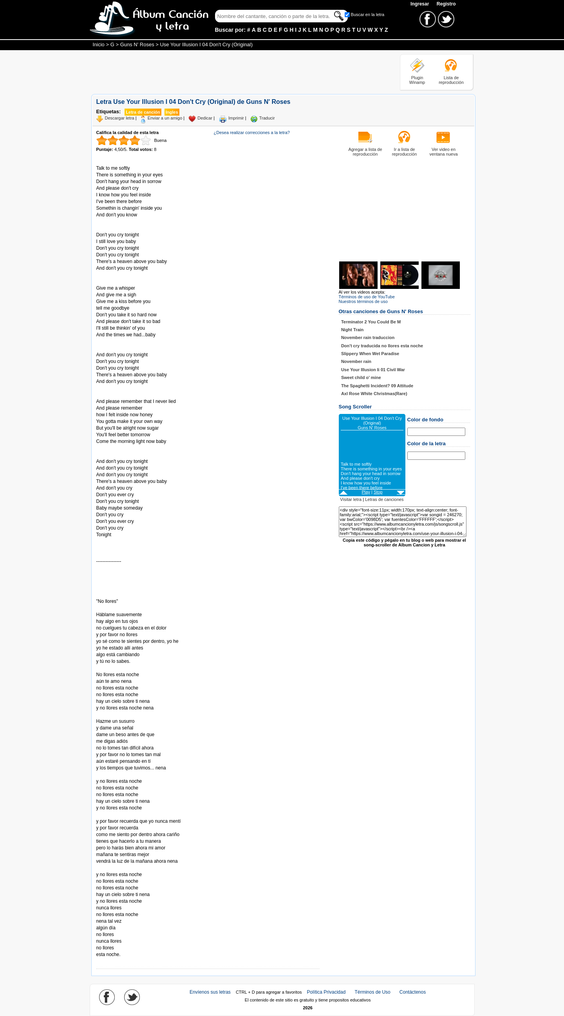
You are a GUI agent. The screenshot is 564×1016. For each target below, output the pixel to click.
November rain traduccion (367, 337)
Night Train (352, 329)
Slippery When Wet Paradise (370, 353)
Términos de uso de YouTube (367, 296)
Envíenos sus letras (210, 992)
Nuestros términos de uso (363, 301)
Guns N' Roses (137, 44)
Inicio (99, 44)
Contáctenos (413, 992)
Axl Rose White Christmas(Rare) (374, 393)
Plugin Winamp (417, 80)
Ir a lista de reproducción (404, 151)
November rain (356, 361)
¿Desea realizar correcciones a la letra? (252, 132)
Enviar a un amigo (165, 118)
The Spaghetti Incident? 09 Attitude (377, 385)
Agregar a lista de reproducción (365, 151)
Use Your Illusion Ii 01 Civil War (373, 369)
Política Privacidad (326, 992)
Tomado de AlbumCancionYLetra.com (129, 868)
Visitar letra (351, 499)
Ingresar (420, 4)
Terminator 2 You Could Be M (371, 321)
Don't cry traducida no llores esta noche (382, 345)
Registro (446, 4)
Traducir (267, 118)
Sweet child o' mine (361, 377)
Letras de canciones (384, 499)
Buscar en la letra (368, 14)
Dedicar (204, 118)
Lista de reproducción (451, 80)
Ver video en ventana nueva (443, 151)
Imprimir (236, 118)
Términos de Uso (372, 992)
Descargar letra (119, 118)
